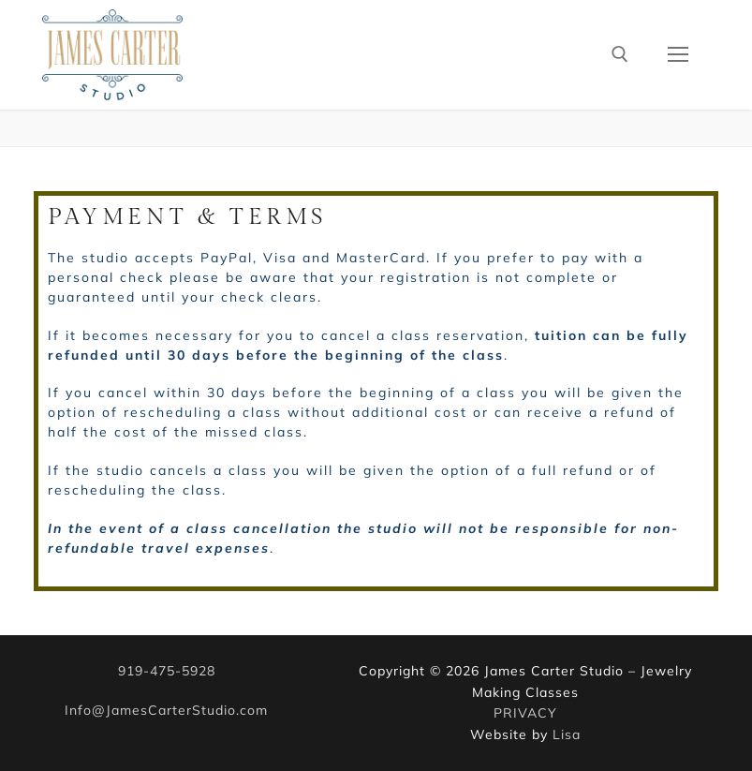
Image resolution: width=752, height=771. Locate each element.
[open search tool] (620, 54)
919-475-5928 (166, 670)
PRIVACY (525, 712)
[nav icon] (677, 55)
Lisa (567, 734)
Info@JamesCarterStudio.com (166, 710)
